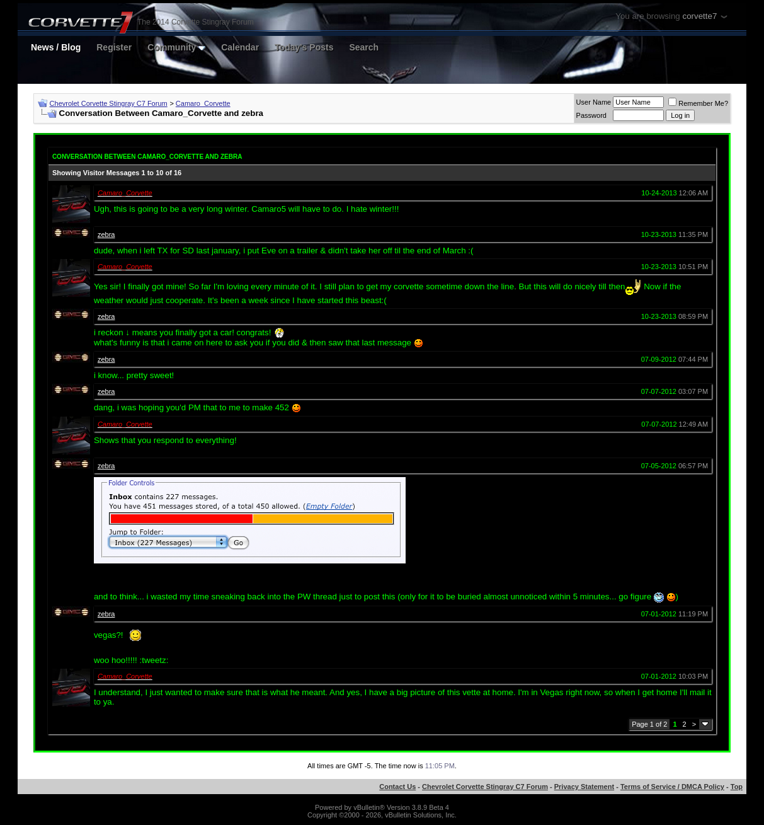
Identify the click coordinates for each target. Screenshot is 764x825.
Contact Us (397, 786)
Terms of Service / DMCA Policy (672, 786)
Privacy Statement (584, 786)
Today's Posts (304, 47)
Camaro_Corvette (203, 103)
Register (114, 47)
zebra (106, 234)
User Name (594, 102)
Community (176, 47)
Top (737, 786)
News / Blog (56, 47)
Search (364, 47)
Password (591, 115)
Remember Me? (698, 103)
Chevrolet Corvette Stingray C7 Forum (109, 103)
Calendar (240, 47)
